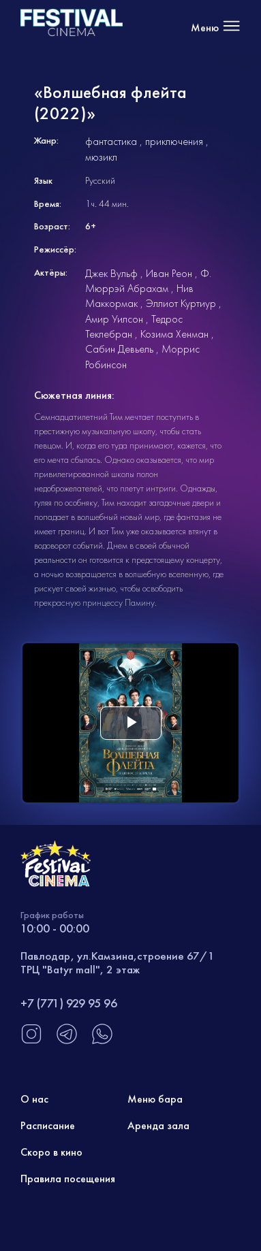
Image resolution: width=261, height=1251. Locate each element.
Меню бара (155, 1099)
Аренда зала (158, 1125)
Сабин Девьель (119, 349)
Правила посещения (67, 1178)
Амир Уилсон (114, 319)
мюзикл (101, 157)
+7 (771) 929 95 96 (68, 1003)
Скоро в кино (51, 1152)
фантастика (111, 141)
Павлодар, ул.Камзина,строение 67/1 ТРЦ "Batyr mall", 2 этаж (117, 962)
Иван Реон (169, 273)
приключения (174, 141)
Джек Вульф (111, 273)
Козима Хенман (174, 334)
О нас (34, 1099)
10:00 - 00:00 (54, 928)
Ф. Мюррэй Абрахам (148, 280)
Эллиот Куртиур (181, 303)
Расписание (47, 1125)
